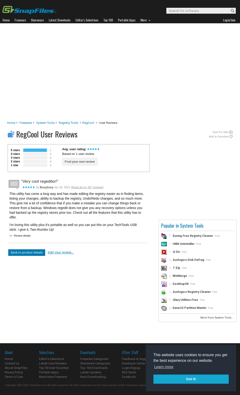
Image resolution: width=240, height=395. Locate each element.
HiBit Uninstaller (184, 244)
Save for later (220, 132)
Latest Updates (90, 372)
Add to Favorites (219, 136)
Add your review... (61, 252)
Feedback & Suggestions (139, 359)
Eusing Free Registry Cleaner (193, 236)
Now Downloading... (94, 377)
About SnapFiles (16, 368)
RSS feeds (129, 372)
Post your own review (80, 161)
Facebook (129, 377)
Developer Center (133, 363)
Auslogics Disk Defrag (188, 260)
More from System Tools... (217, 317)
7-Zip (176, 268)
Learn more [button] (163, 367)
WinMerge (180, 276)
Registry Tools (68, 123)
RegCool (88, 123)
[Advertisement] (46, 73)
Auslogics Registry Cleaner (192, 292)
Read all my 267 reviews (87, 187)
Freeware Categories (94, 359)
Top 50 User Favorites (53, 368)
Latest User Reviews (53, 363)
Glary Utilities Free (185, 300)
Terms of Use (14, 377)
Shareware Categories (95, 363)
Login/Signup (131, 368)
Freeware (26, 123)
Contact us (12, 363)
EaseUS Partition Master (190, 308)
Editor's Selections (51, 359)
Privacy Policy (14, 372)
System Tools (45, 123)
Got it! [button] (191, 379)
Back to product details (27, 252)
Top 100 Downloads (94, 368)
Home (11, 123)
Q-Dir (176, 252)
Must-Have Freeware (53, 377)
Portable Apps (49, 372)
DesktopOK (181, 284)
